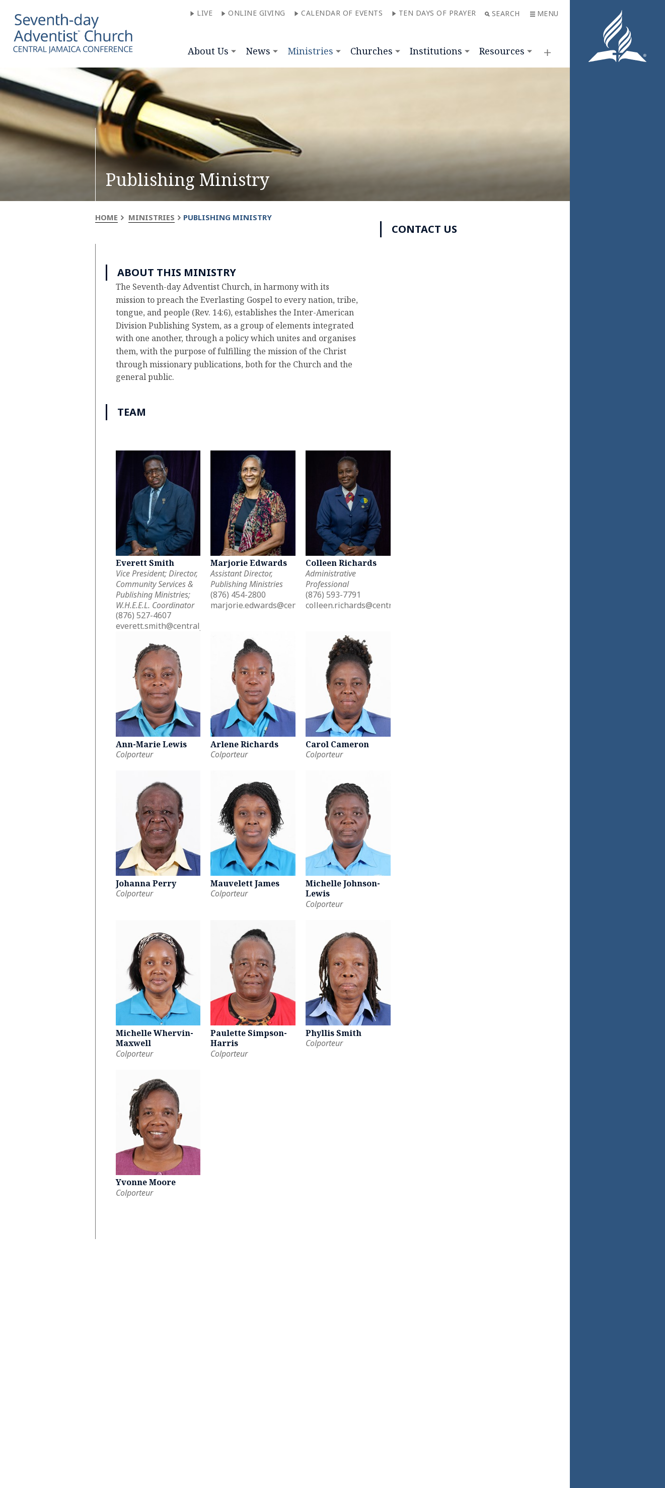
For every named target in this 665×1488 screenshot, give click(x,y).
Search (502, 13)
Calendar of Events (338, 13)
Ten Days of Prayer (434, 13)
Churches (371, 51)
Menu (544, 13)
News (258, 51)
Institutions (436, 51)
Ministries (310, 51)
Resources (502, 51)
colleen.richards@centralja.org (363, 605)
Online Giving (253, 13)
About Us (208, 51)
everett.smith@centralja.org (168, 625)
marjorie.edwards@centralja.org (271, 605)
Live (201, 13)
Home (106, 217)
